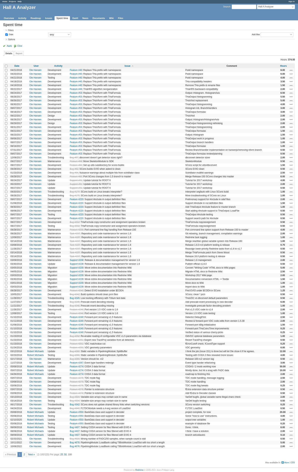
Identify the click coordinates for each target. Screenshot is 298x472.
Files (120, 18)
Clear (19, 46)
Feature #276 (76, 389)
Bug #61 (74, 169)
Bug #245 (74, 298)
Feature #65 (76, 176)
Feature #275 (76, 378)
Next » (31, 454)
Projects (12, 1)
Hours (283, 66)
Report (19, 53)
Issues (48, 18)
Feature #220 (76, 199)
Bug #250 (74, 336)
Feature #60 (76, 165)
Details (9, 53)
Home (4, 1)
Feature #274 (76, 366)
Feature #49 (76, 89)
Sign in (291, 1)
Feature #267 (76, 362)
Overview (9, 18)
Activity (22, 18)
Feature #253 (76, 347)
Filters (10, 30)
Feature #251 (76, 340)
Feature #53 (76, 93)
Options (11, 39)
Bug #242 (74, 294)
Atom (286, 462)
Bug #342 (74, 404)
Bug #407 (74, 427)
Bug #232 (74, 222)
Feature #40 (76, 70)
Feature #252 (76, 343)
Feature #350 (76, 412)
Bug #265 (74, 351)
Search (226, 6)
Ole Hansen (35, 70)
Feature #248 (76, 309)
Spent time (62, 18)
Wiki (111, 18)
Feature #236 (76, 229)
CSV (293, 462)
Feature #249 (76, 317)
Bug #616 (74, 438)
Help (20, 1)
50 (65, 454)
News (85, 18)
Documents (99, 18)
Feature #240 (76, 290)
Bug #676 (74, 442)
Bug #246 (74, 302)
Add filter (256, 34)
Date (10, 34)
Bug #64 (74, 172)
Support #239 (76, 267)
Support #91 (76, 180)
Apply (9, 46)
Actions (291, 70)
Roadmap (36, 18)
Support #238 (76, 260)
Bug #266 (74, 359)
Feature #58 (76, 161)
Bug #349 (74, 408)
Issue (128, 66)
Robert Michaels (35, 351)
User (36, 66)
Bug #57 (74, 157)
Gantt (75, 18)
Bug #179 (74, 191)
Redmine (139, 470)
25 (61, 454)
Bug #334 (74, 397)
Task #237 (75, 233)
